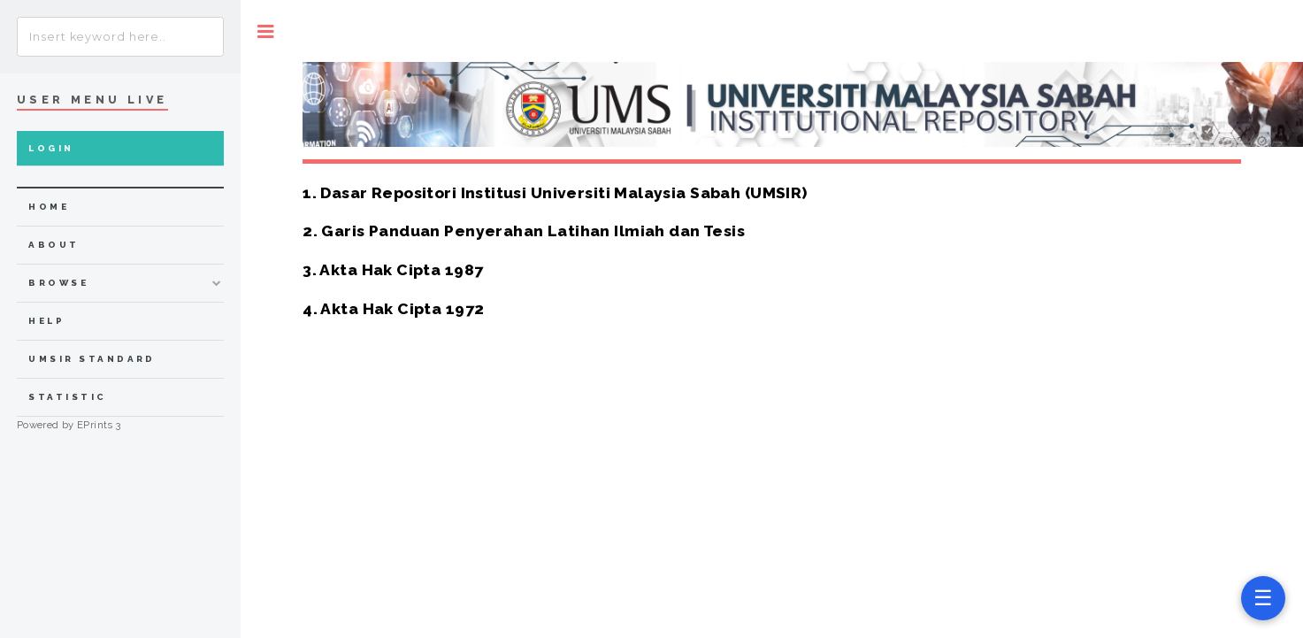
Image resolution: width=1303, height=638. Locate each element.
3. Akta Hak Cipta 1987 (393, 270)
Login (50, 148)
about (53, 245)
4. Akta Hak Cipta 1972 (393, 309)
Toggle (266, 31)
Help (46, 321)
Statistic (67, 397)
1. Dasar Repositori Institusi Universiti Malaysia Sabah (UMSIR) (555, 193)
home (48, 206)
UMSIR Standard (92, 359)
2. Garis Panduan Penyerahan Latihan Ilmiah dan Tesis (524, 231)
